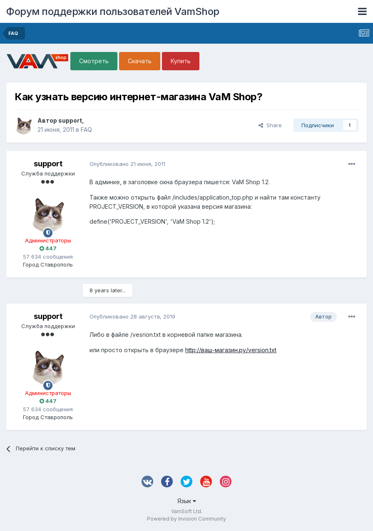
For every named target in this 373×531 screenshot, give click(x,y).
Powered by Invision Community (186, 519)
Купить (181, 60)
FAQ (86, 129)
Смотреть (94, 60)
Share (270, 125)
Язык (186, 500)
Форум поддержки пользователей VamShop (112, 11)
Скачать (140, 60)
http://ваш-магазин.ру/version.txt (230, 349)
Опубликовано (127, 164)
